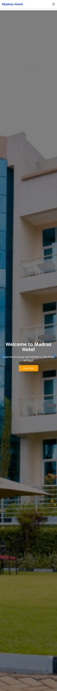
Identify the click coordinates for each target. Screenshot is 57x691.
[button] (53, 356)
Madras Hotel (12, 4)
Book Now (28, 368)
